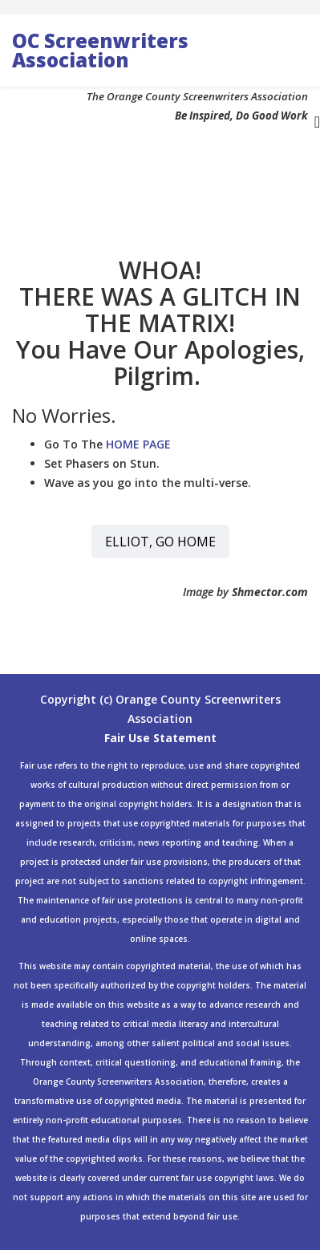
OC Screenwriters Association (100, 50)
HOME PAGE (138, 444)
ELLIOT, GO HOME (160, 541)
